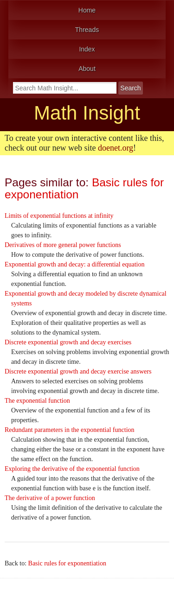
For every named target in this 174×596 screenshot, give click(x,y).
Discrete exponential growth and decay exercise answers (78, 371)
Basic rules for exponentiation (67, 563)
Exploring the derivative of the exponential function (72, 468)
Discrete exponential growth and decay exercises (68, 342)
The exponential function (37, 400)
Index (87, 49)
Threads (87, 29)
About (87, 68)
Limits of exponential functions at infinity (59, 215)
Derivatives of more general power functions (63, 244)
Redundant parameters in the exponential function (70, 429)
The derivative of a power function (50, 498)
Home (87, 10)
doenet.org (115, 147)
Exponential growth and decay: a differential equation (74, 264)
